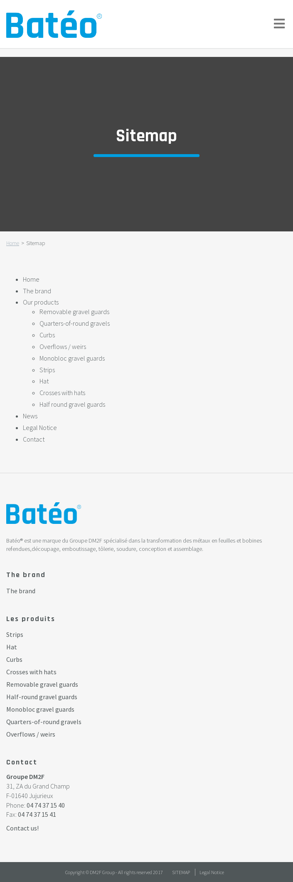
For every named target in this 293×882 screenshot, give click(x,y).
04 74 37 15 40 (46, 805)
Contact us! (22, 828)
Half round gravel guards (72, 404)
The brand (37, 291)
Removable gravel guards (74, 311)
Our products (41, 302)
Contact (33, 439)
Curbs (47, 335)
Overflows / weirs (62, 346)
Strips (47, 370)
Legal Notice (40, 427)
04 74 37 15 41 (37, 814)
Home (12, 243)
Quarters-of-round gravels (74, 323)
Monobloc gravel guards (72, 358)
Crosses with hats (62, 392)
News (30, 416)
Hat (44, 381)
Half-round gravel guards (41, 697)
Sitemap (181, 872)
